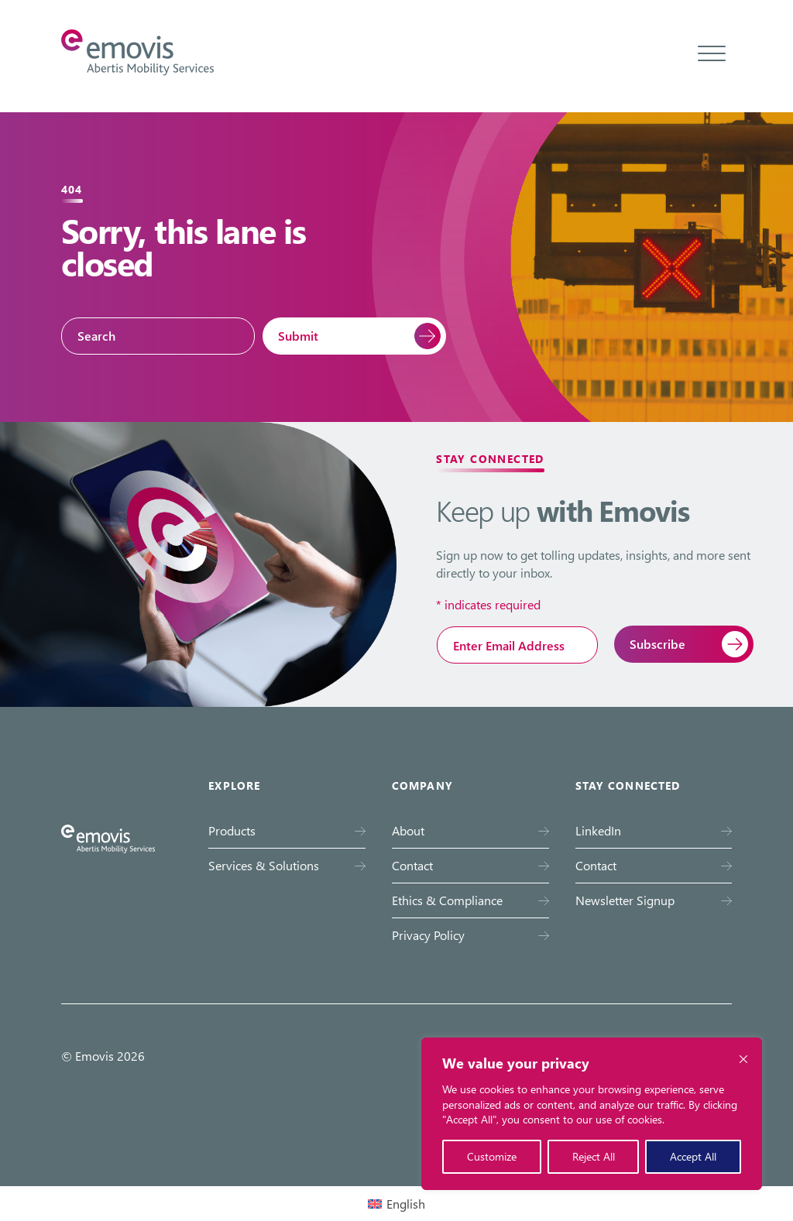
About (408, 830)
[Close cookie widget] (743, 1059)
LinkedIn (598, 830)
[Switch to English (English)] (396, 1203)
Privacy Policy (428, 935)
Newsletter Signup (625, 900)
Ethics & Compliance (447, 900)
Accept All (693, 1156)
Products (232, 830)
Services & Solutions (263, 865)
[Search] (158, 336)
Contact (412, 865)
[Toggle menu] (712, 52)
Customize (492, 1156)
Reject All (593, 1156)
